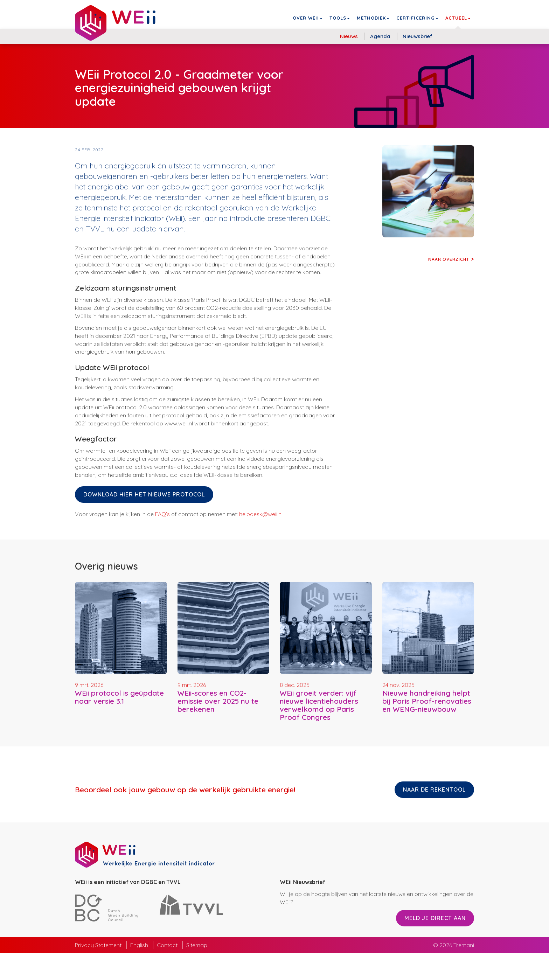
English (139, 944)
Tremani (463, 944)
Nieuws (349, 36)
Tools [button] (339, 18)
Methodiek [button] (373, 18)
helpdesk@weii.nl (261, 513)
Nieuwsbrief (417, 36)
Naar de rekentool (434, 789)
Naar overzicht (448, 259)
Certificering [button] (417, 18)
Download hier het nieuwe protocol (144, 494)
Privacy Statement (98, 944)
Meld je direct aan (435, 917)
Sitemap (196, 944)
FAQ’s (162, 513)
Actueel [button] (458, 18)
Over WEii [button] (307, 18)
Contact (167, 944)
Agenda (380, 36)
